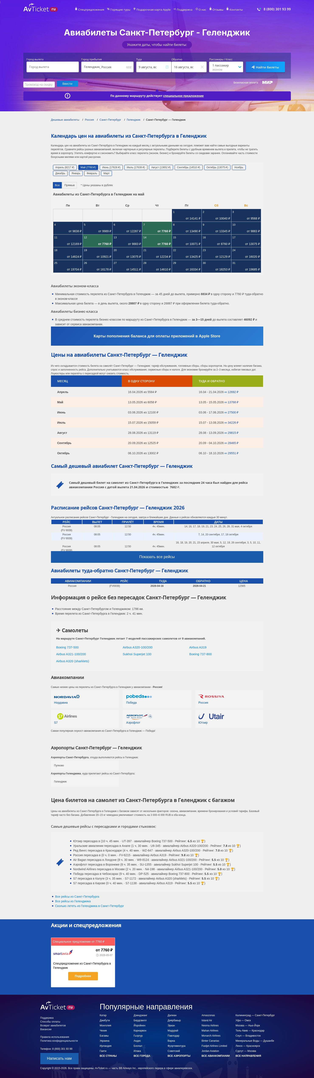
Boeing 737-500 (67, 646)
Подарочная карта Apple (153, 9)
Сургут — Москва (246, 1050)
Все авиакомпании (216, 1055)
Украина (105, 1040)
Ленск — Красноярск (248, 1045)
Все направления (248, 1055)
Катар (103, 1014)
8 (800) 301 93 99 (277, 9)
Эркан (171, 1025)
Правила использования (54, 1036)
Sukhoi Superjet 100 (137, 653)
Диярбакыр (174, 1020)
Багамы (104, 1035)
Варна (171, 1040)
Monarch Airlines (211, 1035)
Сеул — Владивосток (248, 1035)
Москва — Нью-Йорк (248, 1025)
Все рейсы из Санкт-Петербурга (77, 896)
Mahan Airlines (210, 1030)
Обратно (177, 59)
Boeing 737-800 (200, 653)
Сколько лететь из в (89, 905)
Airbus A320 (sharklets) (72, 660)
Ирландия (105, 1045)
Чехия (103, 1030)
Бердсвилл (140, 1020)
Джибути (105, 1020)
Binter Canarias (210, 1040)
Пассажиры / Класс (220, 59)
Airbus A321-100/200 (71, 653)
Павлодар (173, 1035)
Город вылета (35, 59)
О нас (198, 9)
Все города (142, 1055)
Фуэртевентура (177, 1045)
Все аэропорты (179, 1055)
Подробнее (83, 975)
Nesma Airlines (210, 1025)
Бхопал (138, 1045)
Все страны (108, 1055)
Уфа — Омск (243, 1020)
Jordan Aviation (210, 1050)
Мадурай (173, 1030)
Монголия (105, 1025)
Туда (139, 59)
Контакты (230, 9)
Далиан (172, 1014)
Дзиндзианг (140, 1014)
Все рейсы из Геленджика (73, 901)
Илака (137, 1050)
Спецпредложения (96, 9)
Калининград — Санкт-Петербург (255, 1014)
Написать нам (59, 1058)
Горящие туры (123, 9)
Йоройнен (139, 1025)
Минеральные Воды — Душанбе (255, 1040)
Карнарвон (140, 1030)
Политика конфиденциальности (59, 1040)
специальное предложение (183, 95)
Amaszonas (208, 1014)
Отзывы (213, 9)
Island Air (207, 1020)
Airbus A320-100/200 (137, 646)
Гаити (103, 1050)
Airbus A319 (198, 646)
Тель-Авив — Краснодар (250, 1030)
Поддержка (182, 9)
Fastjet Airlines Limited (214, 1045)
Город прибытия (91, 59)
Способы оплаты (50, 1021)
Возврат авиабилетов (53, 1025)
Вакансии (46, 1028)
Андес (137, 1040)
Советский (174, 1050)
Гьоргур (138, 1035)
